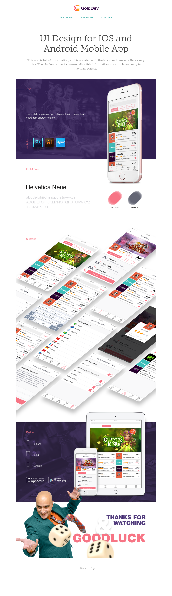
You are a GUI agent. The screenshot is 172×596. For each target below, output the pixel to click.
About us (87, 17)
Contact (106, 17)
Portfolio (66, 17)
